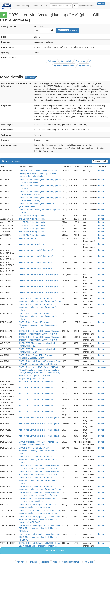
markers (84, 66)
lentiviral (66, 61)
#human (20, 562)
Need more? (30, 77)
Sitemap (25, 6)
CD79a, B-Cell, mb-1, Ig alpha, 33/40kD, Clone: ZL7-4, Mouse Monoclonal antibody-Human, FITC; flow (39, 528)
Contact (35, 6)
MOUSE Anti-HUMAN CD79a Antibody (36, 381)
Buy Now (67, 30)
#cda (55, 562)
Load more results (55, 550)
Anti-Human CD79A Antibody (31, 244)
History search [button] (87, 6)
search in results (99, 161)
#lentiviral (33, 562)
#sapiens (45, 562)
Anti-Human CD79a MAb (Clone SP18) (36, 250)
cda (92, 61)
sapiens (80, 61)
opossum (102, 367)
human (52, 61)
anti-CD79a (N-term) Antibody (32, 216)
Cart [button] (45, 6)
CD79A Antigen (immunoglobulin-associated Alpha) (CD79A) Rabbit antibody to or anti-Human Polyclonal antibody (38, 173)
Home (17, 6)
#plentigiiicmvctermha (71, 562)
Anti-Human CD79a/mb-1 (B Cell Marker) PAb (39, 274)
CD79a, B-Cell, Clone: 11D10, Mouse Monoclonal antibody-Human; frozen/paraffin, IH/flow (38, 307)
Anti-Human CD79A (27, 238)
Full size (101, 4)
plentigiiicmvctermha (64, 66)
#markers (89, 562)
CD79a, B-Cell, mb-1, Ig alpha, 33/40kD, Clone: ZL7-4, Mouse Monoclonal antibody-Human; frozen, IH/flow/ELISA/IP (39, 519)
